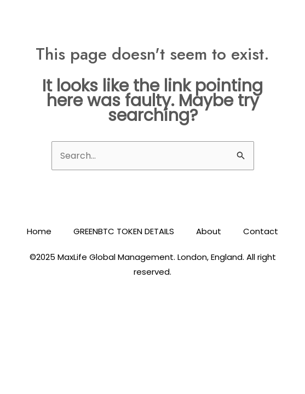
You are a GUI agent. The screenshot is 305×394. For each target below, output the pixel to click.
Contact (260, 231)
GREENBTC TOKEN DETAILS (123, 231)
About (208, 231)
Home (39, 231)
